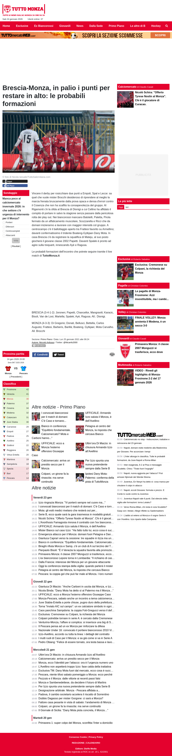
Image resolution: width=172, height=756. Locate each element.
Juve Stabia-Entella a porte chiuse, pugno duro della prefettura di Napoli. (81, 602)
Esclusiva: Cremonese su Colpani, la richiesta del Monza (72, 614)
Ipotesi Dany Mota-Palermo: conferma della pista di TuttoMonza (99, 477)
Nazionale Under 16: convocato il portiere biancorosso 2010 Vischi (77, 630)
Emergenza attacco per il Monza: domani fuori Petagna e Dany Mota (79, 534)
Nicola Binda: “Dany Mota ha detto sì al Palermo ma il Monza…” (76, 590)
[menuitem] (166, 26)
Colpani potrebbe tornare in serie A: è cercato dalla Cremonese (75, 618)
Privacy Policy (96, 737)
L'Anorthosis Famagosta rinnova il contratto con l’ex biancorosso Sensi (80, 522)
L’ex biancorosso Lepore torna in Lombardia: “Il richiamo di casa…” (78, 558)
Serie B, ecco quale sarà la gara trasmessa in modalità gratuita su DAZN (81, 514)
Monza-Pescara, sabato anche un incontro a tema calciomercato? (77, 598)
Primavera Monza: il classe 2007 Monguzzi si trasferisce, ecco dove (78, 554)
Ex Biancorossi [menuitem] (43, 25)
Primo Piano (46, 339)
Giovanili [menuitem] (65, 25)
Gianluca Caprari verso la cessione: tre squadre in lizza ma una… (77, 538)
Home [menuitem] (6, 25)
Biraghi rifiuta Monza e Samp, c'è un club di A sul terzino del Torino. (78, 546)
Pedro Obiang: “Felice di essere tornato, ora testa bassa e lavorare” (78, 642)
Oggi (120, 207)
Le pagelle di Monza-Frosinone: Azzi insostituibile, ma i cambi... (152, 295)
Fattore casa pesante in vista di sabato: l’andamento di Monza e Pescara (81, 702)
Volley (122, 312)
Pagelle (122, 285)
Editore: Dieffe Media (85, 748)
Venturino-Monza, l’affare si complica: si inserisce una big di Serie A (78, 622)
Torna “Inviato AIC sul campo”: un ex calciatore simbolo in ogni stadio (78, 606)
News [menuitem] (79, 25)
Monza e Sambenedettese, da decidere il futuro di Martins (72, 682)
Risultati (16, 246)
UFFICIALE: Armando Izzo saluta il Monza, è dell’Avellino (98, 416)
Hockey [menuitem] (156, 25)
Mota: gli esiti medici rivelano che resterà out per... (68, 510)
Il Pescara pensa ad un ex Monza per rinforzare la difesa (72, 626)
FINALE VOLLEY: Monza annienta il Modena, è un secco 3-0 (150, 321)
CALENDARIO (93, 743)
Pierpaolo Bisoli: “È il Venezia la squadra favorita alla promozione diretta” (81, 550)
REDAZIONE (78, 743)
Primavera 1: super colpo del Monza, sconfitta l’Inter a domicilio (76, 722)
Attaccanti (10, 235)
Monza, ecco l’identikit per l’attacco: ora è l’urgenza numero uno (76, 662)
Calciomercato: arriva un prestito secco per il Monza (55, 464)
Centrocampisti (13, 231)
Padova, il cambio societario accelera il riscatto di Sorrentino (74, 694)
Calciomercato (127, 86)
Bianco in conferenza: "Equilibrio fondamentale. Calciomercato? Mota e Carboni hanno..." (91, 542)
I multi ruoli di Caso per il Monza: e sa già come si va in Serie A (75, 638)
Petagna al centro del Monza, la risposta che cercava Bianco (98, 430)
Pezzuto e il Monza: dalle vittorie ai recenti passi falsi (69, 678)
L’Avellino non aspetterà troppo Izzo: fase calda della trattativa (75, 666)
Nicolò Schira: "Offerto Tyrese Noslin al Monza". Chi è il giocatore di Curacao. (84, 518)
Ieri (127, 207)
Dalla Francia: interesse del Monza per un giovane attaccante (74, 562)
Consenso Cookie (78, 737)
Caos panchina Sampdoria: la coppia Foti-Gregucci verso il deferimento (80, 610)
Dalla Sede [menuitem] (96, 25)
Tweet (59, 354)
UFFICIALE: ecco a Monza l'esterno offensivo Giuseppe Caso (75, 594)
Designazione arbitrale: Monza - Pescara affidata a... (69, 690)
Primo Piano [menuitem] (116, 25)
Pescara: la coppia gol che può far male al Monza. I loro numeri (76, 574)
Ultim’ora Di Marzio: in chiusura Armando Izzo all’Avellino (98, 447)
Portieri (9, 222)
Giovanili (123, 338)
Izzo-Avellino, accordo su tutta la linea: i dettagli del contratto (74, 634)
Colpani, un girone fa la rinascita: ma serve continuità (55, 477)
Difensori (10, 226)
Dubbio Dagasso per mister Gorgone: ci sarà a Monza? (71, 698)
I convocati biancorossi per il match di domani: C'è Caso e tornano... (54, 416)
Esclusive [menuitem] (22, 25)
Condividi (41, 354)
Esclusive (124, 259)
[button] (16, 240)
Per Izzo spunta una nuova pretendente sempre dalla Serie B (97, 464)
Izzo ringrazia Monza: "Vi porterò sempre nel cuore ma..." (72, 502)
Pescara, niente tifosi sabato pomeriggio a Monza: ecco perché (75, 674)
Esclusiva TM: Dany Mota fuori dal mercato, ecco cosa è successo (77, 670)
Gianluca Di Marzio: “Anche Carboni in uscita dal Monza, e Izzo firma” (79, 586)
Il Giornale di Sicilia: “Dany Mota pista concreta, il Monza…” (73, 710)
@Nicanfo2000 (70, 342)
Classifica (9, 383)
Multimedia (125, 365)
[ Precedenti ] (16, 376)
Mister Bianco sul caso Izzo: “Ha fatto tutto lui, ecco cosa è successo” (79, 530)
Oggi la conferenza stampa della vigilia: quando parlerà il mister (76, 566)
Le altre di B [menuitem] (137, 25)
